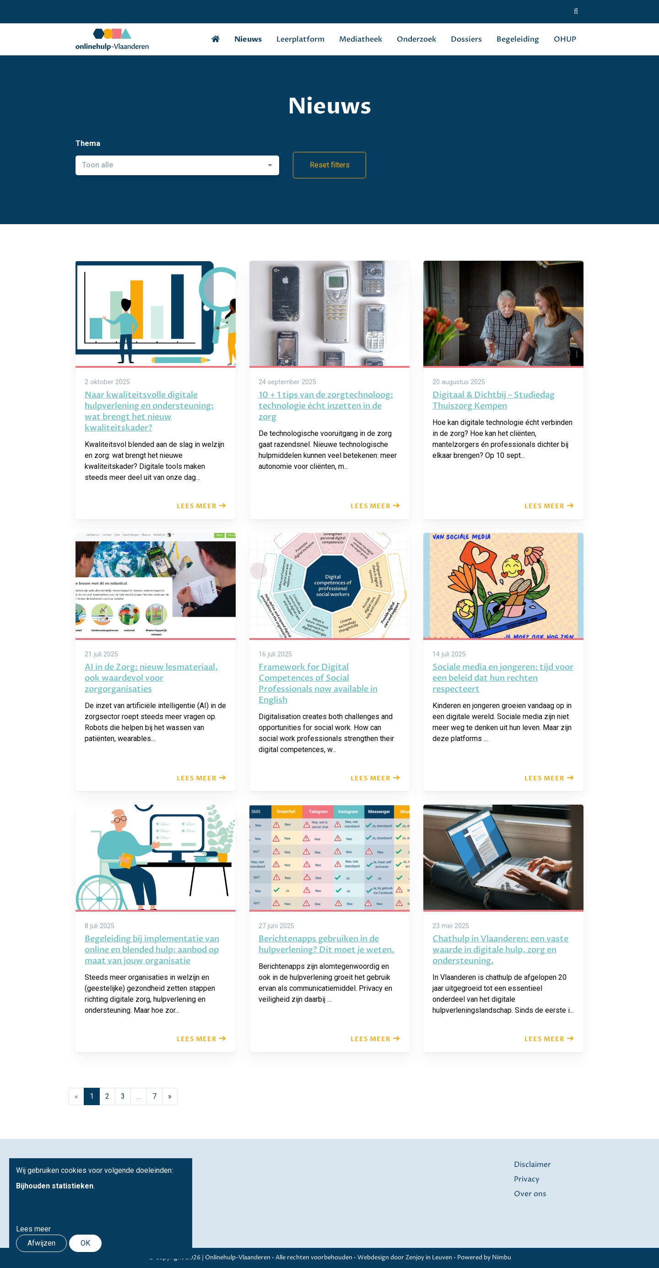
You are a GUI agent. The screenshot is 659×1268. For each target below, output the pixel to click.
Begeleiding (518, 39)
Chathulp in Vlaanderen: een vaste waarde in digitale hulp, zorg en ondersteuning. (500, 950)
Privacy (527, 1179)
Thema (88, 143)
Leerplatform (300, 39)
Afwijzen (41, 1243)
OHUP (565, 39)
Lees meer (197, 506)
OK (85, 1243)
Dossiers (466, 39)
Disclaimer (532, 1165)
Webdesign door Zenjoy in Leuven (404, 1258)
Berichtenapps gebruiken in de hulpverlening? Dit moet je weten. (326, 944)
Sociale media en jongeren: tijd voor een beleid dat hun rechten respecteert (502, 678)
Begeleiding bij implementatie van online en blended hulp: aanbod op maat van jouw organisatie (152, 950)
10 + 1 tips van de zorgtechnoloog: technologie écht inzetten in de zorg (326, 406)
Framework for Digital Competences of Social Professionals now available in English (318, 683)
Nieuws (248, 39)
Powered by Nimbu (484, 1258)
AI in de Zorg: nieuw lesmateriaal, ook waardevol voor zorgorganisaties (151, 678)
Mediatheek (360, 39)
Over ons (530, 1194)
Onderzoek (416, 39)
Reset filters (330, 165)
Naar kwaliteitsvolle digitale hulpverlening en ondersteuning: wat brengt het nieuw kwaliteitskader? (149, 411)
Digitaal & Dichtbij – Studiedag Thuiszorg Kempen (493, 400)
